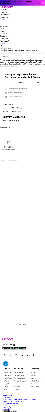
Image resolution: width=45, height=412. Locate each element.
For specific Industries (21, 381)
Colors (6, 387)
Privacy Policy (7, 397)
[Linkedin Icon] (22, 355)
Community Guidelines (10, 403)
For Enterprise (18, 372)
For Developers (19, 375)
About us (33, 378)
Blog (31, 384)
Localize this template (15, 97)
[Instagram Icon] (16, 355)
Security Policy (7, 407)
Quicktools (17, 384)
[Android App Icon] (15, 349)
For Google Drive (19, 378)
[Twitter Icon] (10, 355)
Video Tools (7, 375)
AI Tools (6, 381)
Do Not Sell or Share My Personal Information (19, 399)
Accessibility (7, 409)
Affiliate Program (35, 381)
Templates (7, 384)
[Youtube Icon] (28, 355)
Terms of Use (7, 395)
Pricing (16, 389)
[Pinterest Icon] (33, 355)
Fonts (5, 389)
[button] (1, 7)
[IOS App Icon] (6, 349)
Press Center (34, 387)
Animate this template (15, 93)
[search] (3, 22)
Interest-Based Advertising (12, 401)
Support (33, 372)
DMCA (4, 405)
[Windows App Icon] (22, 349)
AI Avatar (17, 387)
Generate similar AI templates (17, 88)
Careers (33, 375)
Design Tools (8, 378)
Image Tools (8, 372)
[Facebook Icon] (4, 355)
